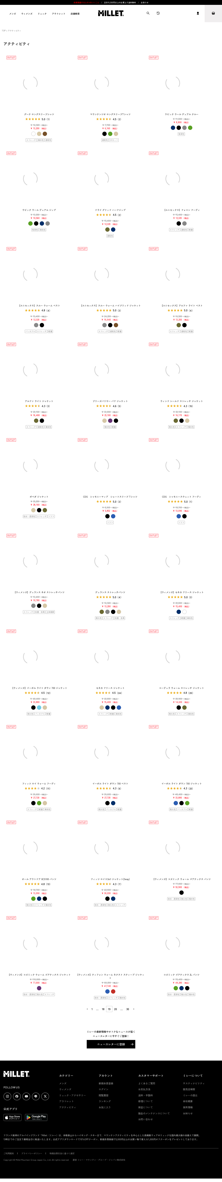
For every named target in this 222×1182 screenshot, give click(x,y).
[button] (87, 1009)
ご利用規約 (8, 1153)
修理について (145, 1101)
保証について (145, 1107)
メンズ (12, 13)
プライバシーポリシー (31, 1153)
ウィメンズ (26, 13)
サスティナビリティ (194, 1083)
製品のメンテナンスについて (154, 1113)
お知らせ (144, 2)
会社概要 (188, 1101)
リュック (42, 13)
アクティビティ (67, 1107)
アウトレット (58, 13)
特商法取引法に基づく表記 (62, 1153)
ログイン (103, 1089)
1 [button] (92, 1009)
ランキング (105, 1101)
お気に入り (105, 1107)
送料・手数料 (145, 1095)
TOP (4, 30)
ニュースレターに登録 (111, 1044)
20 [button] (115, 1009)
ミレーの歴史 (190, 1095)
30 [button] (127, 1009)
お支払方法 (144, 1089)
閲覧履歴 (103, 1095)
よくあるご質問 (146, 1083)
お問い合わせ (145, 1119)
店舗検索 (75, 13)
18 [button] (103, 1009)
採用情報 (188, 1107)
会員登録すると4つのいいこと (86, 2)
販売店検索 (189, 1089)
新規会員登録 (106, 1083)
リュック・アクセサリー (72, 1095)
